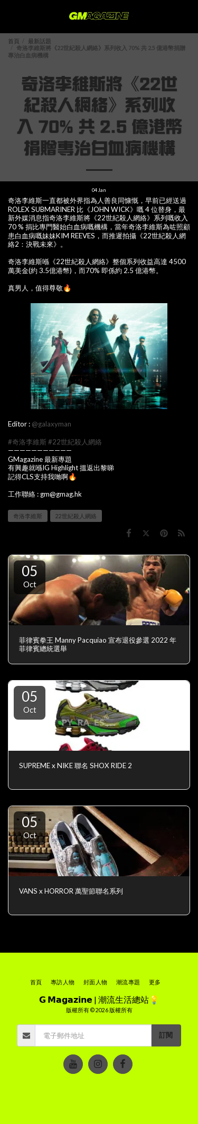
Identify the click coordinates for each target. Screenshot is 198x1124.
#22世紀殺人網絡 (75, 442)
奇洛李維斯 (27, 515)
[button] (12, 16)
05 (29, 576)
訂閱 (166, 1035)
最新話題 (39, 40)
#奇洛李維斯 (27, 442)
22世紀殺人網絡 (76, 515)
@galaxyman (51, 424)
